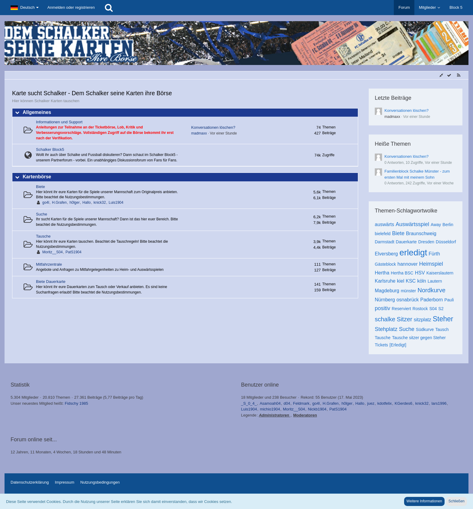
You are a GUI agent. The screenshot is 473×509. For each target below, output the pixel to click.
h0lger (74, 202)
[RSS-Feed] (458, 75)
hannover (407, 264)
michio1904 (270, 409)
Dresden (426, 241)
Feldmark (301, 403)
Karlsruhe (385, 281)
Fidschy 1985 (76, 403)
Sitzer (404, 319)
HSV (420, 272)
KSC (411, 281)
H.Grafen (59, 202)
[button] (24, 7)
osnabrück (408, 299)
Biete (40, 186)
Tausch (442, 329)
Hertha (382, 272)
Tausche (43, 236)
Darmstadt (384, 241)
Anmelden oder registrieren (71, 7)
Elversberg (386, 253)
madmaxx (199, 133)
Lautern (435, 281)
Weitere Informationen (424, 501)
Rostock (420, 308)
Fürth (434, 253)
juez (370, 403)
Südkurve (425, 329)
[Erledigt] (398, 344)
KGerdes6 (404, 403)
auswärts (384, 224)
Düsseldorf (446, 241)
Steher (443, 319)
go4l (45, 202)
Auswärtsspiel (412, 224)
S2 (440, 308)
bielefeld (382, 233)
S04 (433, 308)
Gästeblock (385, 264)
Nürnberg (385, 299)
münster (408, 290)
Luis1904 (116, 202)
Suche (41, 214)
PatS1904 (74, 252)
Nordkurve (431, 290)
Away (436, 224)
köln (421, 281)
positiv (382, 308)
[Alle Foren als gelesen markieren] (449, 75)
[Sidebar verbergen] (441, 75)
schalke (385, 319)
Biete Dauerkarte (51, 281)
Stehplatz (386, 329)
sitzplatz (422, 319)
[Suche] (108, 7)
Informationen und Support (59, 122)
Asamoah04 (270, 403)
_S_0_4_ (249, 403)
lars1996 (439, 403)
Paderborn (431, 299)
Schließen (457, 501)
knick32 (99, 202)
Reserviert (401, 308)
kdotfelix (384, 403)
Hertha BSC (402, 273)
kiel (400, 281)
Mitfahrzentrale (49, 264)
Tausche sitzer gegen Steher (418, 337)
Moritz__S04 (52, 252)
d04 (286, 403)
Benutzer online (260, 385)
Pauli (449, 299)
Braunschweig (421, 233)
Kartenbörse (37, 176)
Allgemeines (37, 112)
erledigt (413, 252)
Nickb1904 (317, 409)
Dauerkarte (406, 241)
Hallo (87, 202)
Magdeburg (387, 290)
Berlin (447, 224)
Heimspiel (431, 264)
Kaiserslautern (440, 273)
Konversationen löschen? (213, 127)
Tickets (381, 344)
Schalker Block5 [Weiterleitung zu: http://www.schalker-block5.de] (50, 149)
